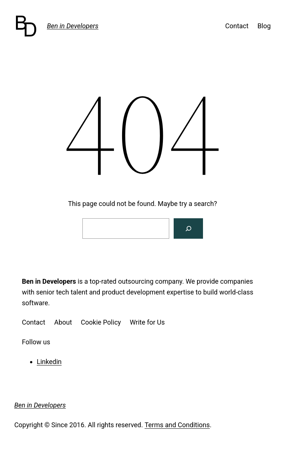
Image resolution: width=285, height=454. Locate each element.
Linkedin (49, 362)
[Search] (188, 228)
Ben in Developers (72, 26)
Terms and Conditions (177, 425)
